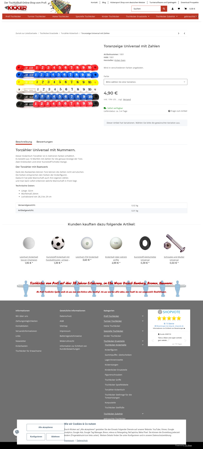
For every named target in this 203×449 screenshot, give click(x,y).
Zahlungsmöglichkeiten (27, 321)
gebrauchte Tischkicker (115, 418)
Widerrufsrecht (67, 341)
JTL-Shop (188, 445)
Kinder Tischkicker (112, 336)
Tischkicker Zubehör (113, 413)
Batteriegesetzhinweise (71, 336)
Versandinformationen (26, 331)
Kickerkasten (22, 346)
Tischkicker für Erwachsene (28, 351)
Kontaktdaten (22, 326)
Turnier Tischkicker (113, 321)
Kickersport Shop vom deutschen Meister (127, 2)
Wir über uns (22, 316)
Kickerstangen (111, 364)
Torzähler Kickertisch (115, 389)
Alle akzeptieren (45, 427)
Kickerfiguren (111, 349)
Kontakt (94, 2)
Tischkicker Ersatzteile (114, 341)
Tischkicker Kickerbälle (115, 344)
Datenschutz (66, 316)
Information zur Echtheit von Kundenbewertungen (73, 347)
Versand (127, 99)
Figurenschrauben (113, 374)
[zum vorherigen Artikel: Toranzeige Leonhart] (184, 33)
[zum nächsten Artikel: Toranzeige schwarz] (179, 33)
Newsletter (21, 341)
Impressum (65, 331)
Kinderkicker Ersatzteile (116, 369)
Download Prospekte (189, 2)
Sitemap (64, 326)
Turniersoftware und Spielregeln (163, 2)
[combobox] (145, 82)
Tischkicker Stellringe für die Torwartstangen (118, 396)
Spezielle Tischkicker (113, 331)
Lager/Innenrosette (114, 359)
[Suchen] (146, 9)
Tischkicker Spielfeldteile (116, 384)
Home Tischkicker (112, 326)
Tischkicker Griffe (113, 379)
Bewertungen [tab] (45, 141)
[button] (172, 9)
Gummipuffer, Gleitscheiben (118, 354)
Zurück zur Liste (22, 33)
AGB (62, 321)
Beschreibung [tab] (24, 141)
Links (18, 336)
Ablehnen (55, 436)
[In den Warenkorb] (18, 42)
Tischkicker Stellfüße (114, 407)
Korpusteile (110, 402)
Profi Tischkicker (111, 316)
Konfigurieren (36, 436)
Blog (104, 2)
